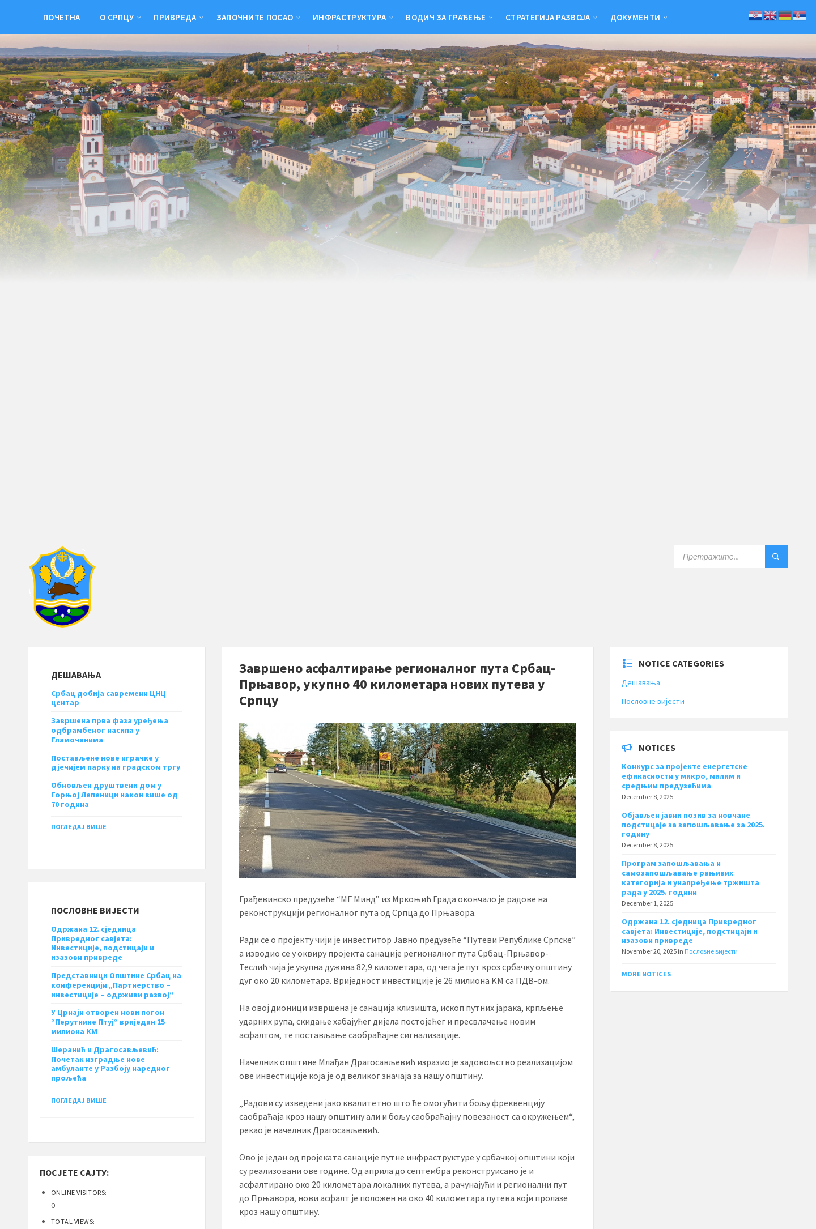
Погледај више (79, 826)
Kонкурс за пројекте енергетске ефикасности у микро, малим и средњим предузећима (684, 776)
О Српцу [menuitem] (117, 17)
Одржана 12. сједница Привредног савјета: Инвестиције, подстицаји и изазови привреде (102, 943)
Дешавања (641, 682)
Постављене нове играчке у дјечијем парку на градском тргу (115, 763)
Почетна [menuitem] (61, 17)
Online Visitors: (79, 1192)
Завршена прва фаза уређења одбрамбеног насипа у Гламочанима (109, 730)
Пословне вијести (653, 701)
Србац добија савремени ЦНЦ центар (108, 698)
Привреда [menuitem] (175, 17)
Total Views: (73, 1221)
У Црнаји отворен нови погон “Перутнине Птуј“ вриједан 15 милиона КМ (108, 1021)
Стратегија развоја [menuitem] (547, 17)
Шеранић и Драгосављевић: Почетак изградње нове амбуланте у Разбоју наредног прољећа (110, 1063)
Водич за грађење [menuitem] (446, 17)
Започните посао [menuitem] (255, 17)
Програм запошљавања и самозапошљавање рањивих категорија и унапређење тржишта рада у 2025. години (690, 877)
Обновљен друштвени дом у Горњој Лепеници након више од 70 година (114, 794)
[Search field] (731, 556)
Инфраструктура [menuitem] (349, 17)
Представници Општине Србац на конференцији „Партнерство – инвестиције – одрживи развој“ (116, 985)
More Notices (646, 974)
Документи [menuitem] (635, 17)
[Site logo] (62, 624)
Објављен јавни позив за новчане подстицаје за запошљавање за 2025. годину (693, 824)
